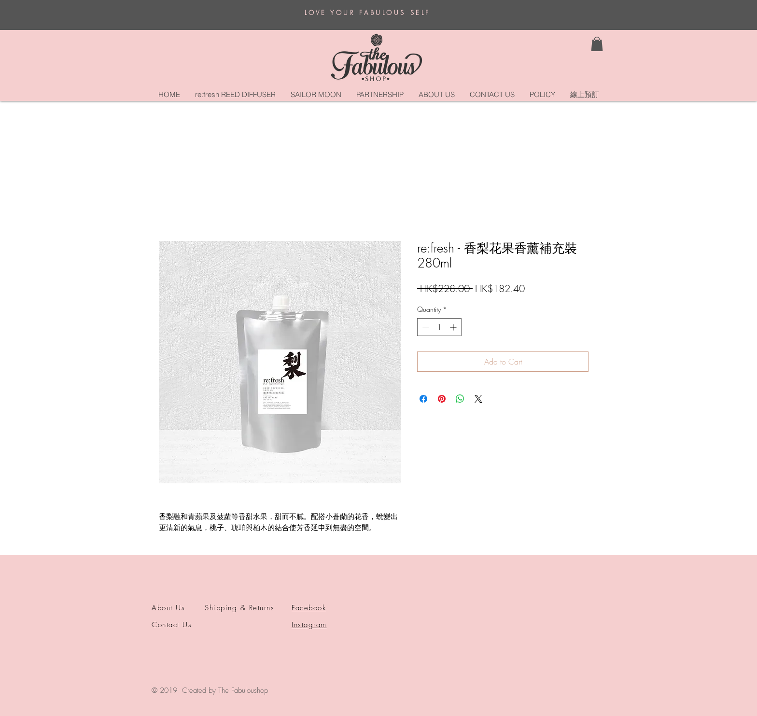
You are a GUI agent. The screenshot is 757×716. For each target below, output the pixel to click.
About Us (168, 608)
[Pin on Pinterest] (442, 399)
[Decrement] (425, 327)
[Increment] (454, 327)
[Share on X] (478, 399)
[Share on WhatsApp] (460, 399)
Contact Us (172, 625)
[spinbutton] (439, 327)
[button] (597, 44)
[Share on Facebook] (423, 399)
